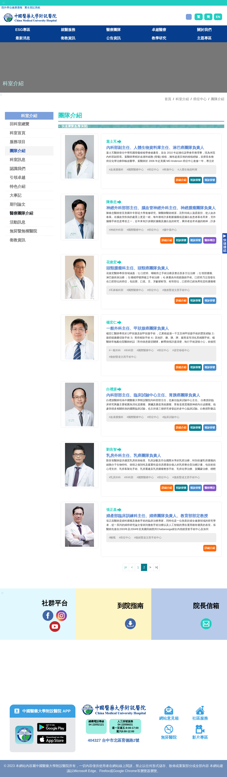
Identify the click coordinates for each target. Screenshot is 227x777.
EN (218, 17)
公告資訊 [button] (113, 38)
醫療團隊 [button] (113, 30)
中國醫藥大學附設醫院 (113, 710)
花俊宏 (111, 262)
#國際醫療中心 (135, 169)
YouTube (54, 626)
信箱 (206, 623)
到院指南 (130, 623)
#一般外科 (115, 350)
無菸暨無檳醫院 (23, 231)
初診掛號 (195, 180)
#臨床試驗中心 (170, 417)
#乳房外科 (115, 477)
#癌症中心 (153, 169)
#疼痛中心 (168, 169)
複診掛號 (210, 180)
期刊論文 (17, 204)
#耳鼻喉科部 (116, 290)
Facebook (48, 615)
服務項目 (17, 142)
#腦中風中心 (169, 229)
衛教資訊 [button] (68, 38)
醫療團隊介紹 (21, 213)
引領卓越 (17, 177)
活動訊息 (17, 222)
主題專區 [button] (204, 38)
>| (156, 567)
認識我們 (17, 168)
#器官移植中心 (181, 350)
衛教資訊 (17, 240)
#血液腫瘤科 (116, 169)
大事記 (15, 195)
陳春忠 (111, 202)
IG (61, 615)
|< (126, 567)
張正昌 (111, 510)
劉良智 (111, 449)
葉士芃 (111, 141)
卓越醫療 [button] (159, 30)
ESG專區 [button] (22, 30)
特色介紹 (17, 186)
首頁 (168, 99)
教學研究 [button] (159, 38)
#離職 (112, 537)
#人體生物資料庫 (187, 169)
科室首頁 (17, 133)
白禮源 (111, 389)
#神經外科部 (116, 229)
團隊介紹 (217, 99)
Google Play (51, 727)
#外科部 (128, 350)
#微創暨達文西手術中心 (176, 290)
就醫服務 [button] (68, 30)
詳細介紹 (181, 180)
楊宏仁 (111, 322)
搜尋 (189, 17)
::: (4, 2)
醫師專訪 (210, 240)
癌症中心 (200, 99)
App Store (51, 739)
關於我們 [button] (204, 30)
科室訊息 (17, 159)
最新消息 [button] (22, 38)
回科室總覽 (19, 124)
